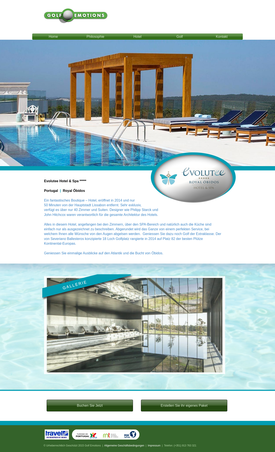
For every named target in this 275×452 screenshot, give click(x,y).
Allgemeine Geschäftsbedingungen (124, 445)
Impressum (154, 445)
